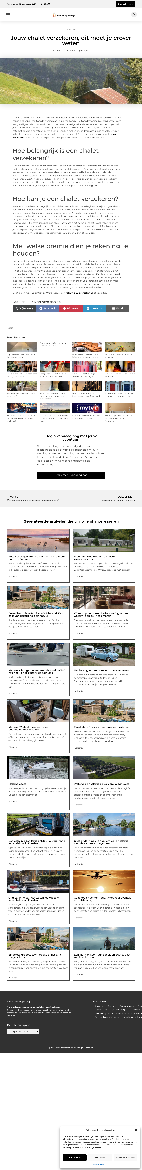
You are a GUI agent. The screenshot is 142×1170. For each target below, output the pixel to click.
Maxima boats (17, 784)
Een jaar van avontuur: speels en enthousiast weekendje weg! (102, 956)
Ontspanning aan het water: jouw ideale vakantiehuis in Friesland (33, 899)
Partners (136, 1010)
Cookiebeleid (98, 1164)
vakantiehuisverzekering (79, 293)
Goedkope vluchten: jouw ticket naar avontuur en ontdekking (103, 899)
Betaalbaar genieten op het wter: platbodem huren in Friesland (36, 558)
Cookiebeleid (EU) (120, 1010)
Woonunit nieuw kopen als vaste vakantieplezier (94, 558)
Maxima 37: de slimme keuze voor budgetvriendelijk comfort (29, 728)
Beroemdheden (127, 1006)
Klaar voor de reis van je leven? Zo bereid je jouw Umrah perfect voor (55, 418)
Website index (101, 1010)
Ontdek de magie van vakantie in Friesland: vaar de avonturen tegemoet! (101, 842)
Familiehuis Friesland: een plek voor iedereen (102, 727)
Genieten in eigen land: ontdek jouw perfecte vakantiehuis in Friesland (36, 842)
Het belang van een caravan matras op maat (102, 670)
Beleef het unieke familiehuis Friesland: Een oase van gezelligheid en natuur (35, 614)
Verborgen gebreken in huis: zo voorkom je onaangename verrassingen (54, 396)
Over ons (112, 1006)
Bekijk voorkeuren (125, 1157)
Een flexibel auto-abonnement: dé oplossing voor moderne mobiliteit (21, 418)
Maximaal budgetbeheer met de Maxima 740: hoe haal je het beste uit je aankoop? (37, 671)
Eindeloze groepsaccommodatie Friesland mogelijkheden (34, 956)
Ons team (99, 1006)
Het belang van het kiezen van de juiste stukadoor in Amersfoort (118, 418)
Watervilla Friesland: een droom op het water (102, 784)
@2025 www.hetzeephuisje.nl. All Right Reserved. (71, 1047)
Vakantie (71, 29)
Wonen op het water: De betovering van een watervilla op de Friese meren (102, 614)
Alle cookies (74, 1157)
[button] (135, 1130)
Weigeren (100, 1157)
